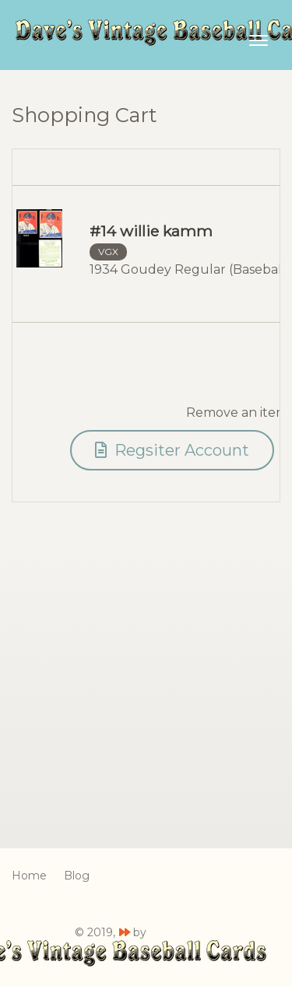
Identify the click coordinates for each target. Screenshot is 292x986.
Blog (77, 876)
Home (29, 876)
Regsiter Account (172, 450)
